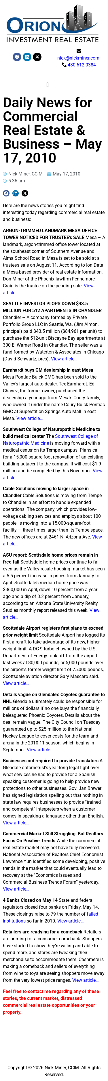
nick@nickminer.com (78, 58)
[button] (47, 85)
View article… (64, 359)
